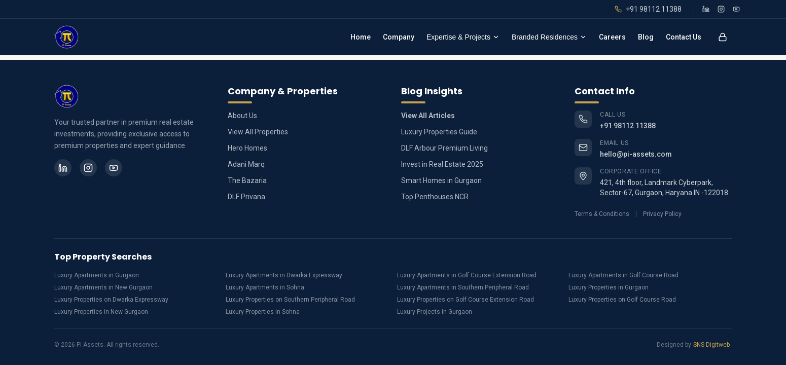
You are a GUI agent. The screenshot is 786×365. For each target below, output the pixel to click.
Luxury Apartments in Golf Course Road (623, 275)
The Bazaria (247, 180)
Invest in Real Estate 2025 (442, 164)
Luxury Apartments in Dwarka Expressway (284, 275)
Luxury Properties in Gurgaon (608, 287)
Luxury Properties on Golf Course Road (622, 299)
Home (360, 37)
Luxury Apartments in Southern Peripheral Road (463, 287)
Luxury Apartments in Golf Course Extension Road (467, 275)
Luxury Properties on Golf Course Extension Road (465, 299)
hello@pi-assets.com (636, 154)
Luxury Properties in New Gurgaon (101, 311)
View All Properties (258, 132)
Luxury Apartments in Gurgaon (96, 275)
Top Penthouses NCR (435, 197)
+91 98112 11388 (628, 126)
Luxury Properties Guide (439, 132)
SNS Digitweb (711, 344)
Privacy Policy (662, 213)
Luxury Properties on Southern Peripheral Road (290, 299)
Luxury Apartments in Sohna (265, 287)
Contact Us (683, 37)
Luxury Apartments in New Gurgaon (103, 287)
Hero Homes (247, 148)
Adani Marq (246, 164)
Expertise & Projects (462, 37)
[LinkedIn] (705, 9)
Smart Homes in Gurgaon (441, 180)
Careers (612, 37)
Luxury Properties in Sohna (263, 311)
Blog (646, 37)
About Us (242, 116)
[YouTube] (736, 9)
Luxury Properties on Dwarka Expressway (111, 299)
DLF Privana (246, 197)
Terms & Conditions (602, 213)
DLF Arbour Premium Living (444, 148)
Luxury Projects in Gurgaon (434, 311)
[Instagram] (721, 9)
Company (398, 37)
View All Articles (428, 116)
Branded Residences (549, 37)
